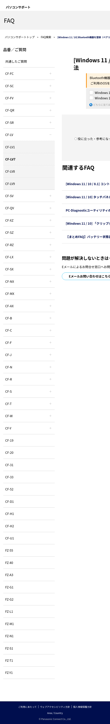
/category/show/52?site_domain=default (50, 281)
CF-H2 (9, 526)
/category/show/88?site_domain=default (50, 232)
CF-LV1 (10, 147)
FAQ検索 (46, 37)
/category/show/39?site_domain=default (50, 293)
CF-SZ (9, 232)
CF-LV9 (10, 183)
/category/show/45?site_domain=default (50, 330)
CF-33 (9, 477)
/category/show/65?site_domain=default (50, 245)
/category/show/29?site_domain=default (50, 134)
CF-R (8, 379)
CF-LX (9, 257)
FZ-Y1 (9, 672)
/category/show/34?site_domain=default (50, 257)
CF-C (8, 330)
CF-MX (9, 293)
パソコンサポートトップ (20, 37)
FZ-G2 (9, 599)
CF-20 (9, 452)
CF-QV (9, 208)
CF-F (8, 342)
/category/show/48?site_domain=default (50, 367)
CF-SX (9, 269)
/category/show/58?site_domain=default (50, 208)
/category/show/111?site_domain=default (50, 220)
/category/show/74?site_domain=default (50, 122)
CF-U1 (9, 538)
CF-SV (9, 196)
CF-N (8, 367)
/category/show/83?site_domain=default (50, 269)
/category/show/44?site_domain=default (50, 318)
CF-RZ (9, 245)
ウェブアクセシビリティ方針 (55, 706)
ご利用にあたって (27, 706)
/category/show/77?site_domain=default (50, 196)
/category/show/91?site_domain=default (50, 404)
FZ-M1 (9, 624)
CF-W (9, 416)
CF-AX (9, 306)
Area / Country (55, 713)
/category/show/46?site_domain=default (50, 342)
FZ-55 (9, 550)
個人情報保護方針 (82, 706)
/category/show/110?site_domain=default (50, 110)
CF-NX (9, 281)
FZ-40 (9, 562)
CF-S (8, 391)
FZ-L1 (9, 611)
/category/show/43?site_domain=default (50, 306)
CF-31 (9, 465)
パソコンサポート (18, 7)
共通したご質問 (16, 61)
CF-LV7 (10, 159)
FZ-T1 (9, 660)
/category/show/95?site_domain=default (50, 416)
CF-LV (9, 134)
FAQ (9, 20)
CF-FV (9, 98)
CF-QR (9, 110)
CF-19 (9, 440)
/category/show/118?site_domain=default (50, 86)
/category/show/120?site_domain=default (50, 73)
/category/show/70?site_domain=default (50, 391)
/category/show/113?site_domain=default (50, 428)
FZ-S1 (9, 648)
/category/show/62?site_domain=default (50, 379)
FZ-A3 (9, 575)
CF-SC (9, 86)
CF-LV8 (10, 171)
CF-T (8, 404)
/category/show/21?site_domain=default (50, 98)
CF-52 (9, 489)
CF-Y (8, 428)
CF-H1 (9, 513)
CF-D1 (9, 501)
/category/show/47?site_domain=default (50, 355)
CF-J (8, 355)
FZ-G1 (9, 587)
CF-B (8, 318)
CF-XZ (9, 220)
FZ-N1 (9, 636)
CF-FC (9, 73)
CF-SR (9, 122)
